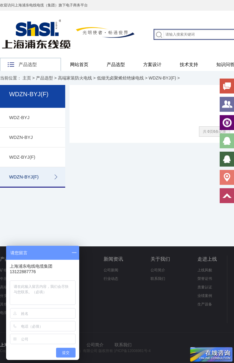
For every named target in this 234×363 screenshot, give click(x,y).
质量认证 (204, 287)
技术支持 (189, 64)
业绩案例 (204, 296)
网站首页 (79, 64)
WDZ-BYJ (19, 117)
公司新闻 (111, 270)
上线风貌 (204, 270)
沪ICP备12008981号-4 (132, 351)
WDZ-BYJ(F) (22, 157)
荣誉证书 (204, 279)
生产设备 (204, 304)
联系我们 (158, 279)
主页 (27, 78)
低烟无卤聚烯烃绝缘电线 (120, 78)
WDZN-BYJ (21, 137)
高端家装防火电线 (75, 78)
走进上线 (207, 259)
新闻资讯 (113, 259)
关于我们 (160, 259)
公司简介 (158, 270)
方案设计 (152, 64)
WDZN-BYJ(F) (162, 78)
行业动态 (111, 279)
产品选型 (116, 64)
